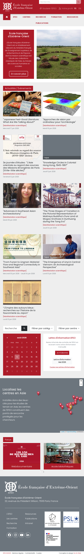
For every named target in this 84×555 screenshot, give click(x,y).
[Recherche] (12, 328)
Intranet (29, 523)
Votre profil (66, 8)
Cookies (39, 553)
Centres (26, 17)
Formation (56, 17)
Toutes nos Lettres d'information (62, 367)
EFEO (15, 17)
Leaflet (63, 432)
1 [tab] (40, 472)
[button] (70, 407)
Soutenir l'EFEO (47, 8)
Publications (42, 23)
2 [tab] (44, 472)
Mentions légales (18, 553)
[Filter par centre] (69, 328)
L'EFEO (9, 514)
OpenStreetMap (71, 432)
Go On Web (77, 553)
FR (75, 8)
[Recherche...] (57, 2)
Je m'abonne (62, 353)
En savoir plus (18, 73)
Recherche (41, 17)
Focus (8, 439)
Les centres (12, 518)
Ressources (72, 17)
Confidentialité (30, 553)
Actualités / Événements (18, 88)
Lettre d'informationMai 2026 (62, 360)
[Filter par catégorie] (42, 328)
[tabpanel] (21, 456)
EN (80, 8)
